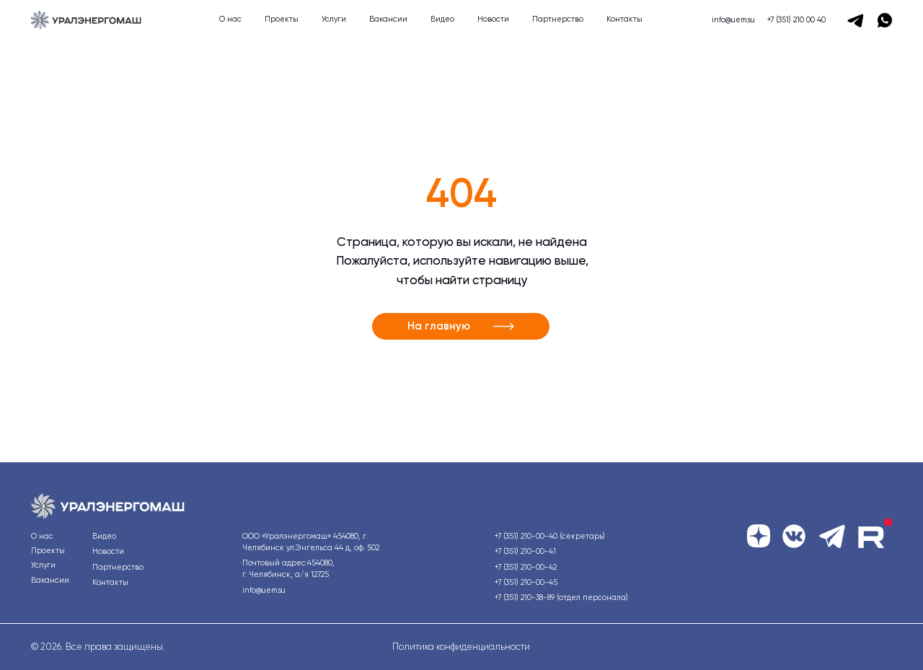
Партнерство (557, 19)
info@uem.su (733, 20)
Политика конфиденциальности (461, 646)
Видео (442, 19)
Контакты (624, 19)
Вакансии (388, 19)
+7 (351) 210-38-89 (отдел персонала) (561, 597)
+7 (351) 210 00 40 (796, 20)
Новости (493, 19)
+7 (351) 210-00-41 (525, 551)
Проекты (282, 19)
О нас (230, 19)
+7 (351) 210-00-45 (526, 582)
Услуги (334, 19)
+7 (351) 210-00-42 (526, 567)
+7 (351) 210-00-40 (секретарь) (550, 536)
